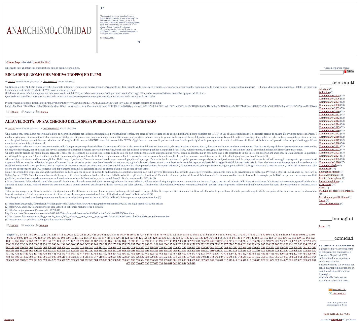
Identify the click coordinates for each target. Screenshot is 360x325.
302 (31, 247)
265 (170, 244)
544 (221, 256)
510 (63, 256)
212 (235, 240)
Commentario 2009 (329, 108)
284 (258, 244)
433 (17, 253)
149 (252, 237)
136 (192, 237)
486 (263, 253)
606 (198, 259)
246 (82, 244)
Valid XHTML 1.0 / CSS (337, 313)
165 (17, 240)
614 (235, 259)
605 (194, 259)
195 (156, 240)
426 (296, 250)
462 (152, 253)
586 (105, 259)
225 (296, 240)
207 (212, 240)
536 (184, 256)
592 (133, 259)
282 (249, 244)
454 (115, 253)
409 (217, 250)
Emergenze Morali (329, 171)
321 (119, 247)
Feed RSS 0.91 (337, 289)
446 (77, 253)
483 (249, 253)
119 (113, 237)
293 (300, 244)
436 (31, 253)
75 (250, 234)
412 (231, 250)
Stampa (41, 111)
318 (105, 247)
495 (305, 253)
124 (136, 237)
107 (58, 237)
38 (128, 234)
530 (156, 256)
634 (138, 263)
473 (203, 253)
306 (50, 247)
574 (50, 259)
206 (207, 240)
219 (268, 240)
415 (244, 250)
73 (244, 234)
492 (291, 253)
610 (217, 259)
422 (277, 250)
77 (257, 234)
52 (174, 234)
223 (286, 240)
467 (175, 253)
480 (235, 253)
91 (304, 234)
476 (217, 253)
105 (49, 237)
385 (105, 250)
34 (114, 234)
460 (142, 253)
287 (272, 244)
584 (96, 259)
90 (300, 234)
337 (193, 247)
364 (8, 250)
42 (141, 234)
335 (184, 247)
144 (229, 237)
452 (105, 253)
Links (322, 187)
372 (45, 250)
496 (309, 253)
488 (272, 253)
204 (198, 240)
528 (147, 256)
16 (55, 234)
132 (173, 237)
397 (161, 250)
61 (204, 234)
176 (68, 240)
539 (198, 256)
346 (235, 247)
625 (286, 259)
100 (26, 237)
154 (275, 237)
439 (45, 253)
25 (85, 234)
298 (12, 247)
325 (138, 247)
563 (309, 256)
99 (21, 237)
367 (22, 250)
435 (26, 253)
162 (313, 237)
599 (166, 259)
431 (8, 253)
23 (78, 234)
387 (115, 250)
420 (268, 250)
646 (193, 263)
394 (147, 250)
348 (244, 247)
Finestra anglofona (329, 181)
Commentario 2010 (329, 111)
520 (110, 256)
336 (189, 247)
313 (82, 247)
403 (189, 250)
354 (272, 247)
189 (128, 240)
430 (314, 250)
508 (54, 256)
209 (221, 240)
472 (198, 253)
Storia (322, 200)
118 (108, 237)
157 (289, 237)
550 (249, 256)
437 (36, 253)
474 (207, 253)
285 (263, 244)
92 (307, 234)
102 (35, 237)
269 (189, 244)
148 (248, 237)
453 (110, 253)
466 (170, 253)
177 (73, 240)
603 (184, 259)
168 (31, 240)
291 (291, 244)
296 (314, 244)
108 (63, 237)
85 (283, 234)
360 (300, 247)
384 (101, 250)
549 (244, 256)
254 (119, 244)
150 (257, 237)
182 (96, 240)
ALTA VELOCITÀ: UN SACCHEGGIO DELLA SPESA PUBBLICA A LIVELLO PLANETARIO (80, 121)
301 (26, 247)
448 (87, 253)
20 (68, 234)
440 (50, 253)
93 (310, 234)
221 (277, 240)
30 (101, 234)
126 (145, 237)
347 (240, 247)
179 (82, 240)
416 (249, 250)
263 (161, 244)
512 (73, 256)
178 (77, 240)
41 (138, 234)
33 (111, 234)
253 (115, 244)
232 (17, 244)
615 (240, 259)
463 (156, 253)
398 (166, 250)
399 (170, 250)
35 (118, 234)
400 (175, 250)
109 (68, 237)
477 (221, 253)
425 (291, 250)
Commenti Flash (50, 81)
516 (91, 256)
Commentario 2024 (329, 155)
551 (254, 256)
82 (273, 234)
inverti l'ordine (41, 62)
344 (226, 247)
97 (15, 237)
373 (50, 250)
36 (121, 234)
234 (26, 244)
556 (277, 256)
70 (234, 234)
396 (156, 250)
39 (131, 234)
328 (152, 247)
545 (226, 256)
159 (299, 237)
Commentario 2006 (329, 98)
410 (221, 250)
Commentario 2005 (329, 95)
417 (254, 250)
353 (268, 247)
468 (179, 253)
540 (203, 256)
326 (142, 247)
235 (31, 244)
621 (268, 259)
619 (258, 259)
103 (40, 237)
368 (26, 250)
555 (272, 256)
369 (31, 250)
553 (263, 256)
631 (314, 259)
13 (45, 234)
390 (128, 250)
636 (147, 263)
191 (138, 240)
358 (291, 247)
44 (148, 234)
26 (88, 234)
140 (210, 237)
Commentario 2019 (329, 139)
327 (147, 247)
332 (170, 247)
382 (91, 250)
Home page (9, 319)
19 (65, 234)
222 (282, 240)
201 (184, 240)
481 (240, 253)
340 (207, 247)
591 (128, 259)
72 (240, 234)
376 (63, 250)
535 (179, 256)
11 (38, 234)
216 (254, 240)
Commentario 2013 (329, 120)
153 (271, 237)
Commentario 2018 (329, 136)
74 (247, 234)
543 (217, 256)
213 (240, 240)
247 (87, 244)
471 (193, 253)
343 (221, 247)
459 (138, 253)
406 (203, 250)
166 (22, 240)
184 (105, 240)
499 (12, 256)
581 (82, 259)
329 (156, 247)
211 (231, 240)
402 (184, 250)
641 (170, 263)
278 (231, 244)
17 (58, 234)
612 (226, 259)
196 (161, 240)
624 (282, 259)
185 (110, 240)
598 (161, 259)
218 (263, 240)
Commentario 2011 (51, 128)
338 (198, 247)
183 (101, 240)
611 (221, 259)
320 (114, 247)
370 (36, 250)
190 (133, 240)
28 (94, 234)
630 (309, 259)
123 (131, 237)
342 (217, 247)
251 (105, 244)
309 (63, 247)
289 (282, 244)
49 (164, 234)
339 (203, 247)
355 (277, 247)
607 (203, 259)
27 (91, 234)
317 (100, 247)
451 (101, 253)
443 (63, 253)
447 (82, 253)
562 (305, 256)
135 (187, 237)
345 (231, 247)
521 (114, 256)
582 (87, 259)
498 (8, 256)
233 (22, 244)
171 (45, 240)
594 (142, 259)
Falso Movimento (328, 174)
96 (12, 237)
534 (175, 256)
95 (8, 237)
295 (309, 244)
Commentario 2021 (329, 146)
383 (96, 250)
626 (291, 259)
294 (305, 244)
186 (115, 240)
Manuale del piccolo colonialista (336, 190)
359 (296, 247)
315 (91, 247)
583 (91, 259)
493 (296, 253)
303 (36, 247)
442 (59, 253)
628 (300, 259)
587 (110, 259)
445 (73, 253)
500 (17, 256)
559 (291, 256)
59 (197, 234)
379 (77, 250)
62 (207, 234)
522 (119, 256)
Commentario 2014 (329, 123)
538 (193, 256)
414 (240, 250)
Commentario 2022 (329, 149)
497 (314, 253)
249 (96, 244)
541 (207, 256)
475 (212, 253)
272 (203, 244)
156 (285, 237)
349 (249, 247)
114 (90, 237)
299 (17, 247)
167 (26, 240)
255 (124, 244)
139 (206, 237)
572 (40, 259)
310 (68, 247)
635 (142, 263)
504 (36, 256)
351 (258, 247)
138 (201, 237)
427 (300, 250)
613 (231, 259)
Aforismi (324, 89)
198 (170, 240)
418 (258, 250)
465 (165, 253)
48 (161, 234)
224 (291, 240)
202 (189, 240)
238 (45, 244)
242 (63, 244)
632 (128, 263)
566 (12, 259)
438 (40, 253)
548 (240, 256)
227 (305, 240)
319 (110, 247)
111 (77, 237)
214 (244, 240)
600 (170, 259)
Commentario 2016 (329, 130)
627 (296, 259)
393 (142, 250)
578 (68, 259)
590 (124, 259)
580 (77, 259)
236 (36, 244)
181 (91, 240)
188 (124, 240)
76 (254, 234)
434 (22, 253)
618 (254, 259)
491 (286, 253)
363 (314, 247)
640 (165, 263)
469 (184, 253)
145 (234, 237)
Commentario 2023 (329, 152)
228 (309, 240)
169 (36, 240)
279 (235, 244)
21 (71, 234)
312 (77, 247)
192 (142, 240)
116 (99, 237)
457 (128, 253)
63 (211, 234)
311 (73, 247)
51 (171, 234)
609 (212, 259)
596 (152, 259)
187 (119, 240)
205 (203, 240)
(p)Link (11, 111)
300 (22, 247)
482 (244, 253)
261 (152, 244)
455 (119, 253)
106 (54, 237)
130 (164, 237)
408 (212, 250)
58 (194, 234)
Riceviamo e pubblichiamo (333, 197)
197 (166, 240)
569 (26, 259)
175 (63, 240)
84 (280, 234)
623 (277, 259)
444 (68, 253)
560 (296, 256)
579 (73, 259)
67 (224, 234)
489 (277, 253)
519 (105, 256)
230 (8, 244)
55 (184, 234)
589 (119, 259)
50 (167, 234)
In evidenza (325, 184)
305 (45, 247)
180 (87, 240)
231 (12, 244)
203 (194, 240)
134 (183, 237)
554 (268, 256)
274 (212, 244)
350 (254, 247)
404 (194, 250)
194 (152, 240)
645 (189, 263)
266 (175, 244)
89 (297, 234)
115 (95, 237)
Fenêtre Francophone (330, 177)
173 (54, 240)
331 (165, 247)
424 (286, 250)
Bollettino (324, 92)
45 (151, 234)
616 (244, 259)
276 (221, 244)
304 (40, 247)
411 (226, 250)
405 (198, 250)
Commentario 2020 (329, 143)
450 (96, 253)
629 (305, 259)
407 (207, 250)
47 (158, 234)
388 (119, 250)
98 (18, 237)
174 (59, 240)
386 (110, 250)
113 (86, 237)
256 (128, 244)
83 (277, 234)
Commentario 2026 (329, 162)
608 (207, 259)
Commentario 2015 (329, 127)
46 (154, 234)
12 (41, 234)
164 (12, 240)
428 (305, 250)
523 (124, 256)
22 (75, 234)
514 (82, 256)
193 (147, 240)
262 (156, 244)
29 (98, 234)
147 (243, 237)
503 (31, 256)
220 (272, 240)
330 (161, 247)
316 (96, 247)
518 (100, 256)
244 (73, 244)
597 (156, 259)
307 (54, 247)
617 (249, 259)
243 (68, 244)
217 (258, 240)
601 (175, 259)
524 (128, 256)
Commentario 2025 (329, 158)
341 (212, 247)
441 (54, 253)
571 (36, 259)
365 (12, 250)
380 (82, 250)
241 (59, 244)
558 (286, 256)
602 (180, 259)
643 (179, 263)
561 (300, 256)
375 (59, 250)
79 (264, 234)
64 (214, 234)
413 (235, 250)
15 (51, 234)
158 (294, 237)
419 (263, 250)
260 (147, 244)
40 (134, 234)
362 (309, 247)
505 (40, 256)
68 (227, 234)
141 (215, 237)
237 (40, 244)
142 (220, 237)
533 (170, 256)
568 (22, 259)
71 (237, 234)
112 (81, 237)
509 (59, 256)
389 (124, 250)
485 (258, 253)
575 (54, 259)
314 (87, 247)
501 (22, 256)
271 (198, 244)
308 (59, 247)
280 (240, 244)
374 (54, 250)
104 (44, 237)
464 (161, 253)
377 (68, 250)
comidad (11, 81)
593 (138, 259)
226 (300, 240)
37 (124, 234)
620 (263, 259)
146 (238, 237)
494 (300, 253)
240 (54, 244)
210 (226, 240)
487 (268, 253)
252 (110, 244)
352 (263, 247)
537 (189, 256)
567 (17, 259)
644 (184, 263)
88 (294, 234)
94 (313, 234)
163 (8, 240)
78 (260, 234)
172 (50, 240)
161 (308, 237)
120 (118, 237)
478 (226, 253)
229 (314, 240)
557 (282, 256)
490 (282, 253)
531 (161, 256)
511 (68, 256)
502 (26, 256)
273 (207, 244)
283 (254, 244)
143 (224, 237)
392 (138, 250)
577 (63, 259)
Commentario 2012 (329, 117)
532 (165, 256)
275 (217, 244)
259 (142, 244)
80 (267, 234)
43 (144, 234)
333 (175, 247)
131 (169, 237)
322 (124, 247)
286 (268, 244)
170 (40, 240)
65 (217, 234)
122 (127, 237)
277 (226, 244)
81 (270, 234)
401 (180, 250)
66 (221, 234)
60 (201, 234)
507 (50, 256)
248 (91, 244)
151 (262, 237)
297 (8, 247)
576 (59, 259)
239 (50, 244)
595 (147, 259)
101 (30, 237)
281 (244, 244)
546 (231, 256)
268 (184, 244)
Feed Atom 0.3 (336, 293)
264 (165, 244)
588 (115, 259)
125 (141, 237)
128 (155, 237)
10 (35, 234)
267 (179, 244)
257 (133, 244)
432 (12, 253)
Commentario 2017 (329, 133)
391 (133, 250)
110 (72, 237)
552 (258, 256)
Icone (322, 226)
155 (280, 237)
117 (104, 237)
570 (31, 259)
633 (133, 263)
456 (124, 253)
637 (152, 263)
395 (152, 250)
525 (133, 256)
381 (87, 250)
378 (73, 250)
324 (133, 247)
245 (77, 244)
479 (231, 253)
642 (175, 263)
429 (309, 250)
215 (249, 240)
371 (40, 250)
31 (104, 234)
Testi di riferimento (329, 203)
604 (189, 259)
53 (177, 234)
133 (178, 237)
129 (159, 237)
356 (282, 247)
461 (147, 253)
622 (272, 259)
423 (282, 250)
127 (150, 237)
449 (91, 253)
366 (17, 250)
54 (181, 234)
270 (193, 244)
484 (254, 253)
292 (296, 244)
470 (189, 253)
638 (156, 263)
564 (314, 256)
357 (286, 247)
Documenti (325, 168)
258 (138, 244)
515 (87, 256)
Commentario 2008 (329, 104)
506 (45, 256)
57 (191, 234)
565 (8, 259)
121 (122, 237)
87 (290, 234)
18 (61, 234)
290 (286, 244)
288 (277, 244)
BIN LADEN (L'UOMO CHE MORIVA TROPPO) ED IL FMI (53, 75)
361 (305, 247)
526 (138, 256)
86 (287, 234)
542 (212, 256)
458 (133, 253)
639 (161, 263)
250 (101, 244)
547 (235, 256)
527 (142, 256)
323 (128, 247)
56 (187, 234)
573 (45, 259)
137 (196, 237)
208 (217, 240)
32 (108, 234)
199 (175, 240)
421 (272, 250)
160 (303, 237)
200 (180, 240)
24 (81, 234)
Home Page (13, 62)
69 (231, 234)
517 (96, 256)
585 (101, 259)
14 (48, 234)
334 (179, 247)
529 (152, 256)
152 (266, 237)
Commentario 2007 (329, 101)
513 (77, 256)
